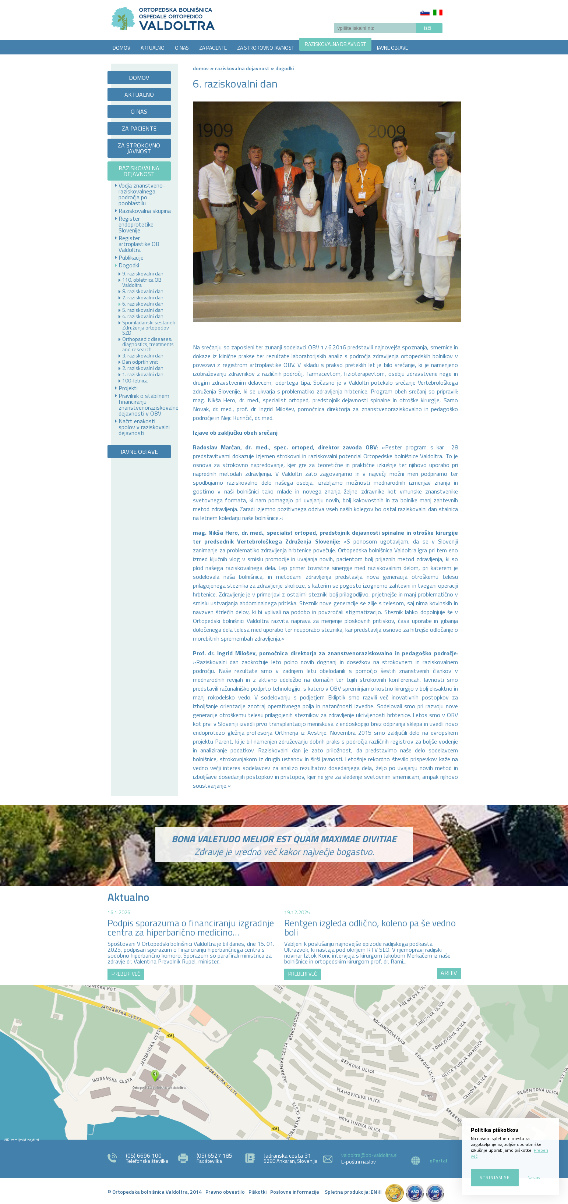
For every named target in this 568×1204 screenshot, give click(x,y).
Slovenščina (425, 12)
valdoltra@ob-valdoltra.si (369, 1155)
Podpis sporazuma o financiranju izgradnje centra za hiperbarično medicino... (190, 927)
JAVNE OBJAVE (392, 47)
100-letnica (135, 380)
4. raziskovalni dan (142, 316)
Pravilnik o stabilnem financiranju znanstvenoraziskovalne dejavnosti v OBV (145, 404)
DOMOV (121, 47)
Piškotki (257, 1192)
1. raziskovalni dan (142, 374)
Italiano (437, 12)
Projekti (128, 388)
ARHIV (449, 972)
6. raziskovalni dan (142, 303)
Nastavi (534, 1177)
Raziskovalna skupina (145, 211)
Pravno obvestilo (225, 1192)
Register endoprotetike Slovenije (136, 224)
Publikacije (131, 257)
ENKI (376, 1192)
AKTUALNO (153, 47)
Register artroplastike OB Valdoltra (139, 244)
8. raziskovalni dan (142, 291)
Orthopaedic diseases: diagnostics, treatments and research (148, 344)
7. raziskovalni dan (142, 297)
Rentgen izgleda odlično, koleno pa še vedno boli (370, 927)
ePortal (438, 1160)
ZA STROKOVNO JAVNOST (265, 47)
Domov (201, 68)
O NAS (182, 47)
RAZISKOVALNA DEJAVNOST (335, 44)
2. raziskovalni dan (142, 368)
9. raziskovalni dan (142, 273)
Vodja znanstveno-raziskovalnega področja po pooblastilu (142, 194)
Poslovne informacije (294, 1192)
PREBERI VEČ (126, 973)
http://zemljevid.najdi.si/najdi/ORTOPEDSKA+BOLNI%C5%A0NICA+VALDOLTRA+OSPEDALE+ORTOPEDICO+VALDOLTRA (284, 1062)
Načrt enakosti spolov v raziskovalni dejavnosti (144, 427)
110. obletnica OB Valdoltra (142, 282)
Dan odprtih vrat (140, 361)
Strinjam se (495, 1177)
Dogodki (129, 265)
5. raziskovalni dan (142, 310)
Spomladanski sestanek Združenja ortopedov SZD (148, 327)
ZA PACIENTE (213, 47)
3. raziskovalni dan (142, 355)
